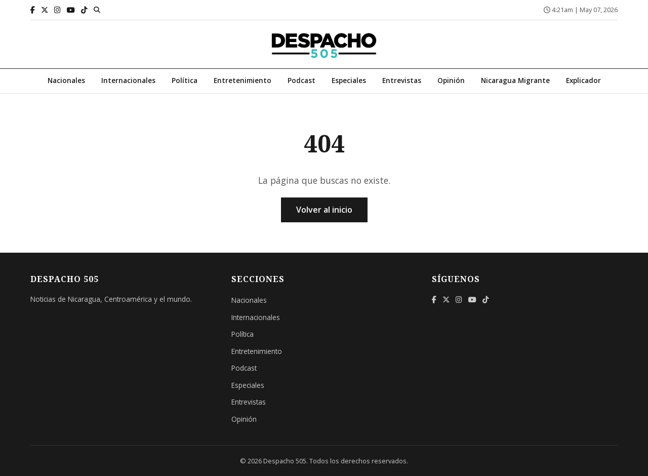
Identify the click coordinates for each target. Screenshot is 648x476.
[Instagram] (57, 10)
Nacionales (66, 80)
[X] (44, 10)
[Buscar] (97, 10)
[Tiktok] (84, 10)
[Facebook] (32, 10)
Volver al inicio (324, 209)
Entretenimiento (242, 80)
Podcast (301, 80)
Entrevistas (401, 80)
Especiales (349, 80)
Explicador (583, 80)
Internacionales (128, 80)
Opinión (451, 80)
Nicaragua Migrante (515, 80)
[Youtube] (71, 10)
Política (184, 80)
